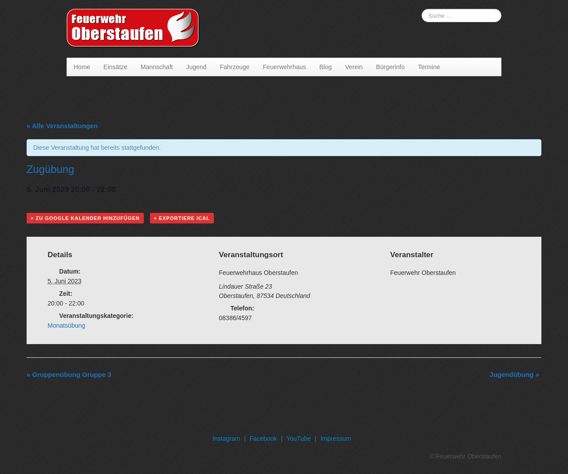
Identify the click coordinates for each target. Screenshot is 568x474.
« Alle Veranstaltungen (62, 125)
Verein (354, 67)
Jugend (196, 67)
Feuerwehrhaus (284, 67)
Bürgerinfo (390, 67)
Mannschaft (157, 67)
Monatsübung (66, 325)
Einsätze (115, 67)
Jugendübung (514, 374)
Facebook (263, 438)
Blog (326, 67)
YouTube (298, 438)
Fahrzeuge (234, 67)
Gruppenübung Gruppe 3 (69, 374)
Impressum (335, 438)
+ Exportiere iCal (182, 218)
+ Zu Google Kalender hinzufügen (85, 218)
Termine (429, 67)
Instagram (226, 438)
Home (82, 67)
